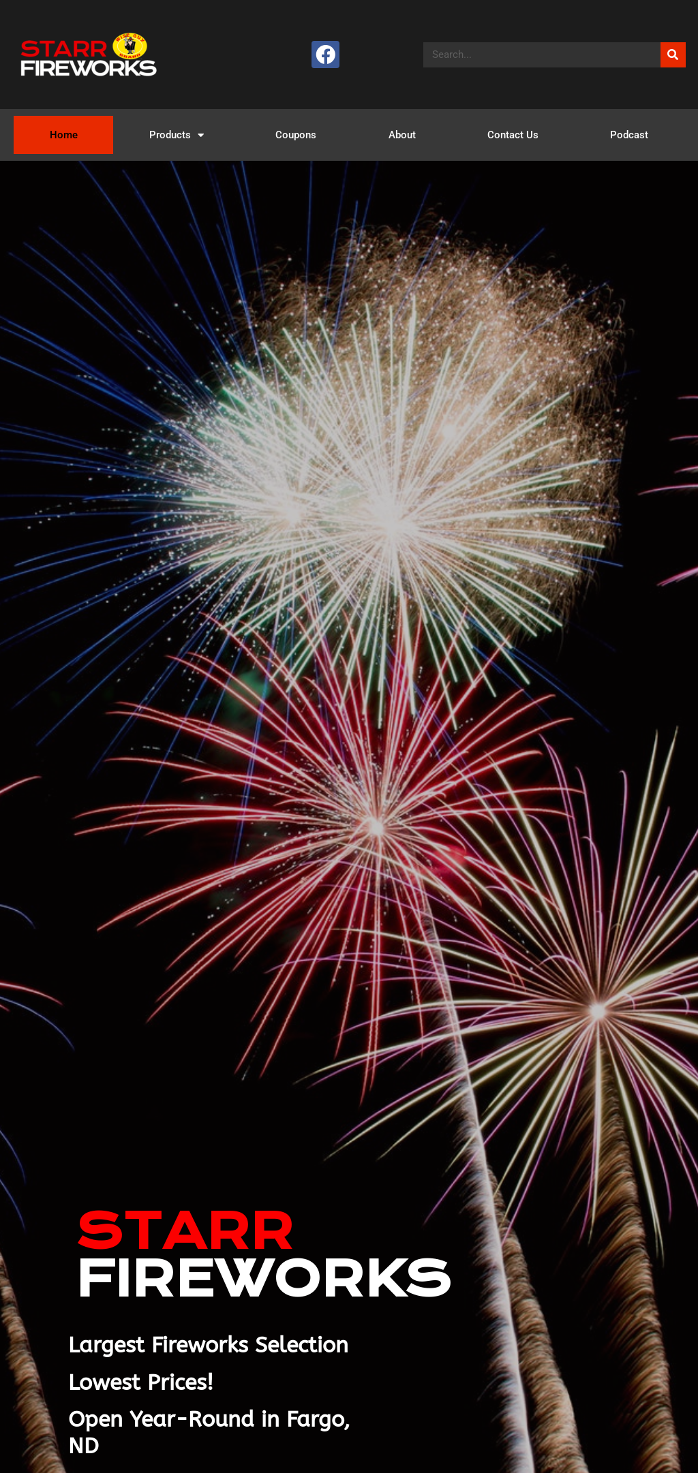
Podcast (629, 135)
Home (64, 135)
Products (176, 135)
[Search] (673, 54)
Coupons (295, 135)
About (402, 135)
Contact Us (512, 135)
